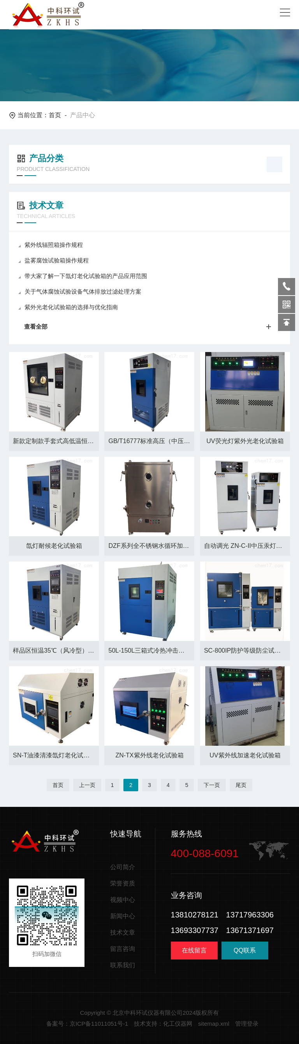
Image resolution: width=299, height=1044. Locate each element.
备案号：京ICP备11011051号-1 (87, 1023)
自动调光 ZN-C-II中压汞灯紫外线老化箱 (247, 545)
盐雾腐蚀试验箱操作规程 (53, 260)
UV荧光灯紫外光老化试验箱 (244, 441)
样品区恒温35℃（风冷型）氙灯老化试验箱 (56, 650)
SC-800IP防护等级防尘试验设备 (247, 650)
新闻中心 (122, 916)
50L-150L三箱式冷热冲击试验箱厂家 (151, 650)
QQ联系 (245, 953)
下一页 (212, 785)
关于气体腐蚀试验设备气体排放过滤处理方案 (79, 291)
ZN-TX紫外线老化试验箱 (149, 755)
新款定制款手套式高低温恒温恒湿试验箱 (56, 441)
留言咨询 (122, 948)
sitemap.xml (213, 1023)
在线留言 (194, 950)
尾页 (241, 785)
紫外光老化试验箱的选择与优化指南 (68, 307)
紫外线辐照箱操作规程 (50, 244)
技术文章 (122, 932)
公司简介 (122, 867)
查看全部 (150, 327)
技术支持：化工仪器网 (163, 1023)
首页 (55, 115)
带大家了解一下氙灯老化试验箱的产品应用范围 (82, 276)
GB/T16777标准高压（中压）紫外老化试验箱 (151, 441)
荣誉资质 (122, 883)
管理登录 (247, 1023)
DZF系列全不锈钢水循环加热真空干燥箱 (151, 545)
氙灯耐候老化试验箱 (54, 545)
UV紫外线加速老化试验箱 (244, 755)
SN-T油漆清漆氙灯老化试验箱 (54, 755)
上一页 (87, 785)
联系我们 (122, 965)
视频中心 (122, 899)
